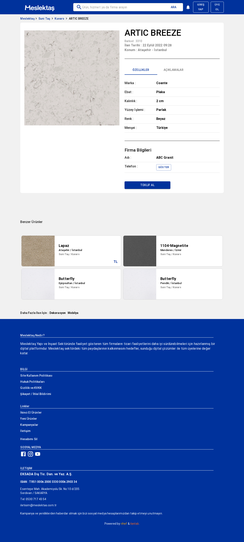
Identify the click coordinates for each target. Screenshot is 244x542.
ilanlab (134, 523)
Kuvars (59, 18)
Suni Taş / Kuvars (69, 254)
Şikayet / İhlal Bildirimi (35, 394)
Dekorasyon (57, 312)
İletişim (25, 431)
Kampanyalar (29, 424)
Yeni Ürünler (28, 418)
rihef (124, 523)
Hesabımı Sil (28, 439)
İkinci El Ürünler (31, 412)
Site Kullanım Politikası (36, 375)
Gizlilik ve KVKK (31, 387)
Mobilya (73, 312)
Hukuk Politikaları (32, 381)
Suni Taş (44, 18)
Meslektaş (27, 18)
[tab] (141, 70)
